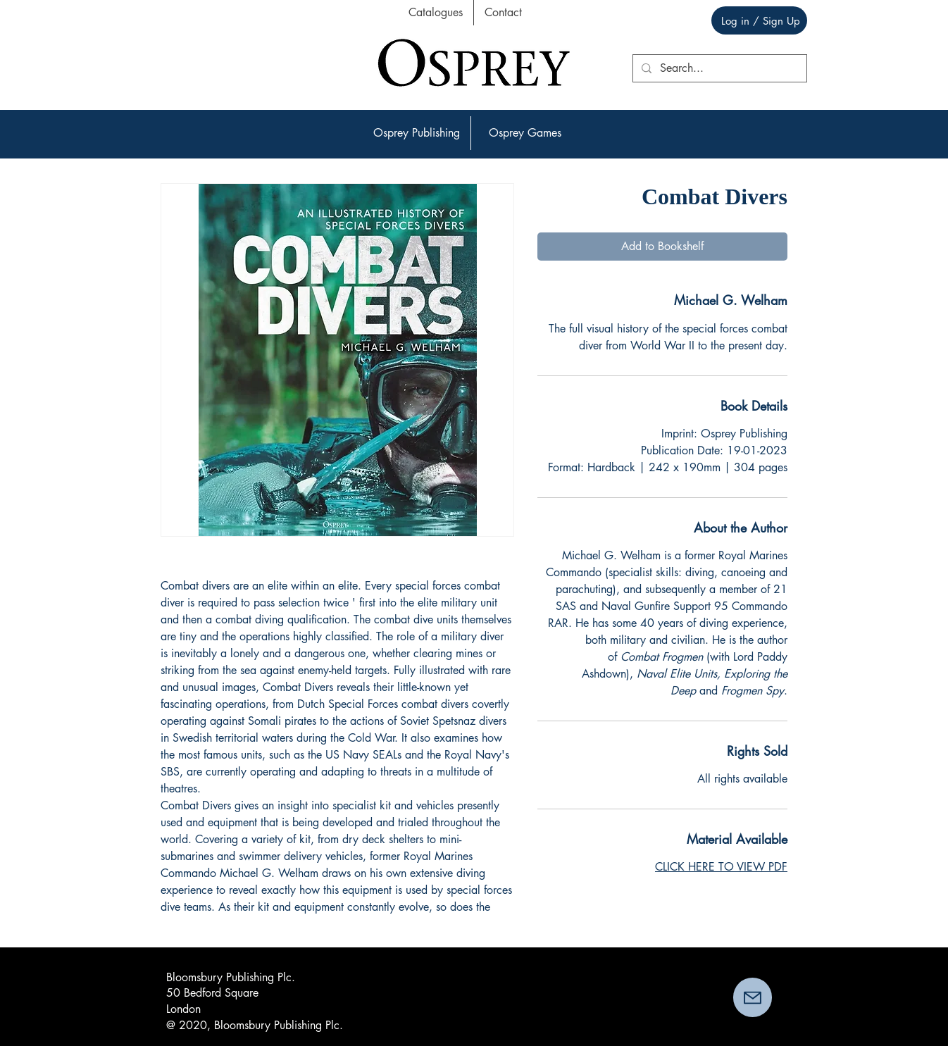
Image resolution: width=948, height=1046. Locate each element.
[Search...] (718, 68)
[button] (416, 133)
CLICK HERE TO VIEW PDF (721, 866)
